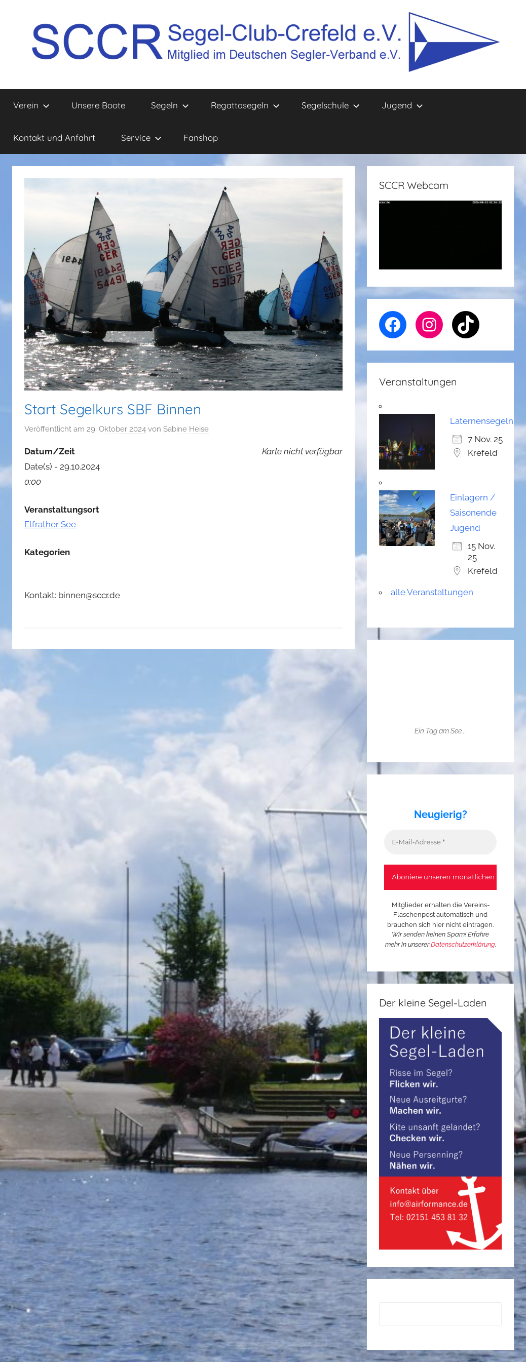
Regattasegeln (245, 105)
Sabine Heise (186, 429)
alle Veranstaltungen (432, 592)
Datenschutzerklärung (463, 944)
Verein (31, 105)
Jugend (402, 105)
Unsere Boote (98, 105)
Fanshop (200, 137)
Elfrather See (50, 524)
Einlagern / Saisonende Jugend (473, 512)
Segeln (170, 105)
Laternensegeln (481, 421)
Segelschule (331, 105)
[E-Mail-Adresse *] (440, 842)
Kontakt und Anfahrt (54, 137)
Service (141, 137)
